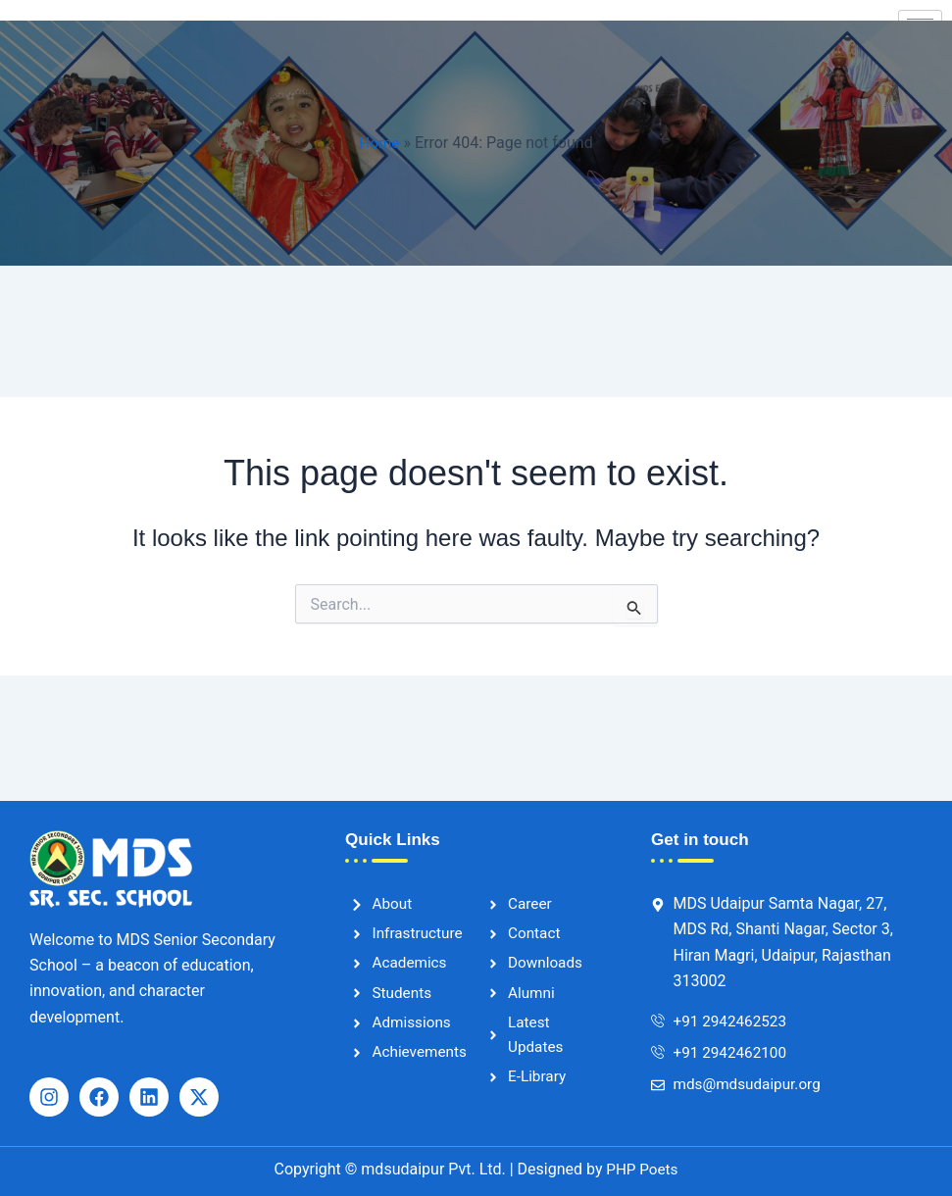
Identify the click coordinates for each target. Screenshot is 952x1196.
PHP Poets (640, 1169)
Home (379, 142)
